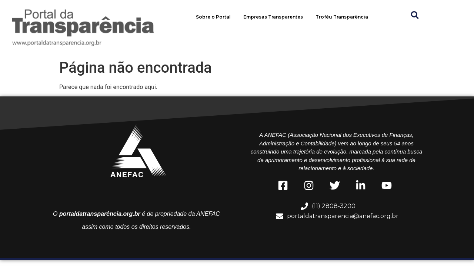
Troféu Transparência (342, 17)
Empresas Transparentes (273, 17)
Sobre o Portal (213, 17)
